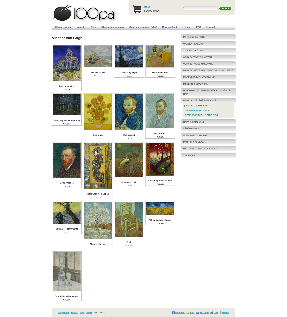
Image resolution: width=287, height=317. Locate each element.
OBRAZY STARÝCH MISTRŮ (197, 57)
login (82, 312)
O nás (188, 27)
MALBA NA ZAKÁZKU (194, 37)
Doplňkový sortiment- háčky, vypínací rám (206, 92)
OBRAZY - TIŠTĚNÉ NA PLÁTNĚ (199, 100)
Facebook (180, 312)
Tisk (216, 312)
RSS (192, 312)
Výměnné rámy (192, 128)
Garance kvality (171, 27)
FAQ (198, 27)
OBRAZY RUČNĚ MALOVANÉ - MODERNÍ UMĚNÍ (208, 70)
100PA (89, 312)
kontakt (74, 312)
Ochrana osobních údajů (143, 27)
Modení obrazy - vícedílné (199, 77)
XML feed (204, 312)
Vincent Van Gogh (196, 105)
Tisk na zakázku (193, 50)
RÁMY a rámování (193, 122)
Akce (93, 27)
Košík (147, 6)
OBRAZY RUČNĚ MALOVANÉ (198, 64)
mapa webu (63, 312)
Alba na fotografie (195, 135)
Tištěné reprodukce (197, 110)
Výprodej (189, 155)
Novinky (81, 27)
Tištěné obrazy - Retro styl (201, 115)
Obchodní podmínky (112, 27)
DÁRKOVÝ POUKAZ (193, 142)
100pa (80, 12)
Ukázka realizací (193, 44)
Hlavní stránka (63, 27)
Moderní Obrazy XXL (195, 84)
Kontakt (210, 27)
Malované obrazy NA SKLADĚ (200, 148)
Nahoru (225, 312)
